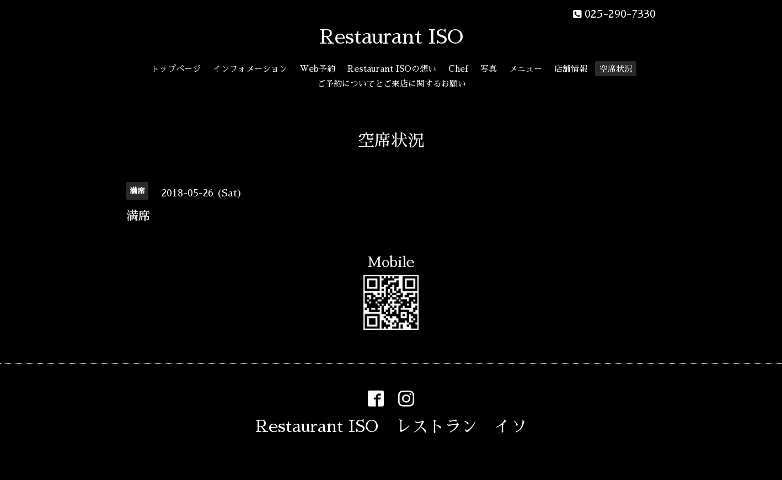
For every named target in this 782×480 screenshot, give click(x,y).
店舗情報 (570, 69)
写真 (488, 69)
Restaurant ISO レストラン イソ (391, 426)
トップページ (176, 69)
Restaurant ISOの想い (391, 69)
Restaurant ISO (391, 37)
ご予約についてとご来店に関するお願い (391, 83)
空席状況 (616, 69)
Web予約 (317, 69)
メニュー (525, 69)
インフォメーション (250, 69)
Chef (458, 69)
